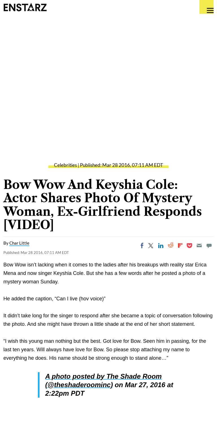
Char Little (19, 242)
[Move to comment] (209, 245)
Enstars (25, 7)
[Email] (199, 245)
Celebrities (65, 165)
